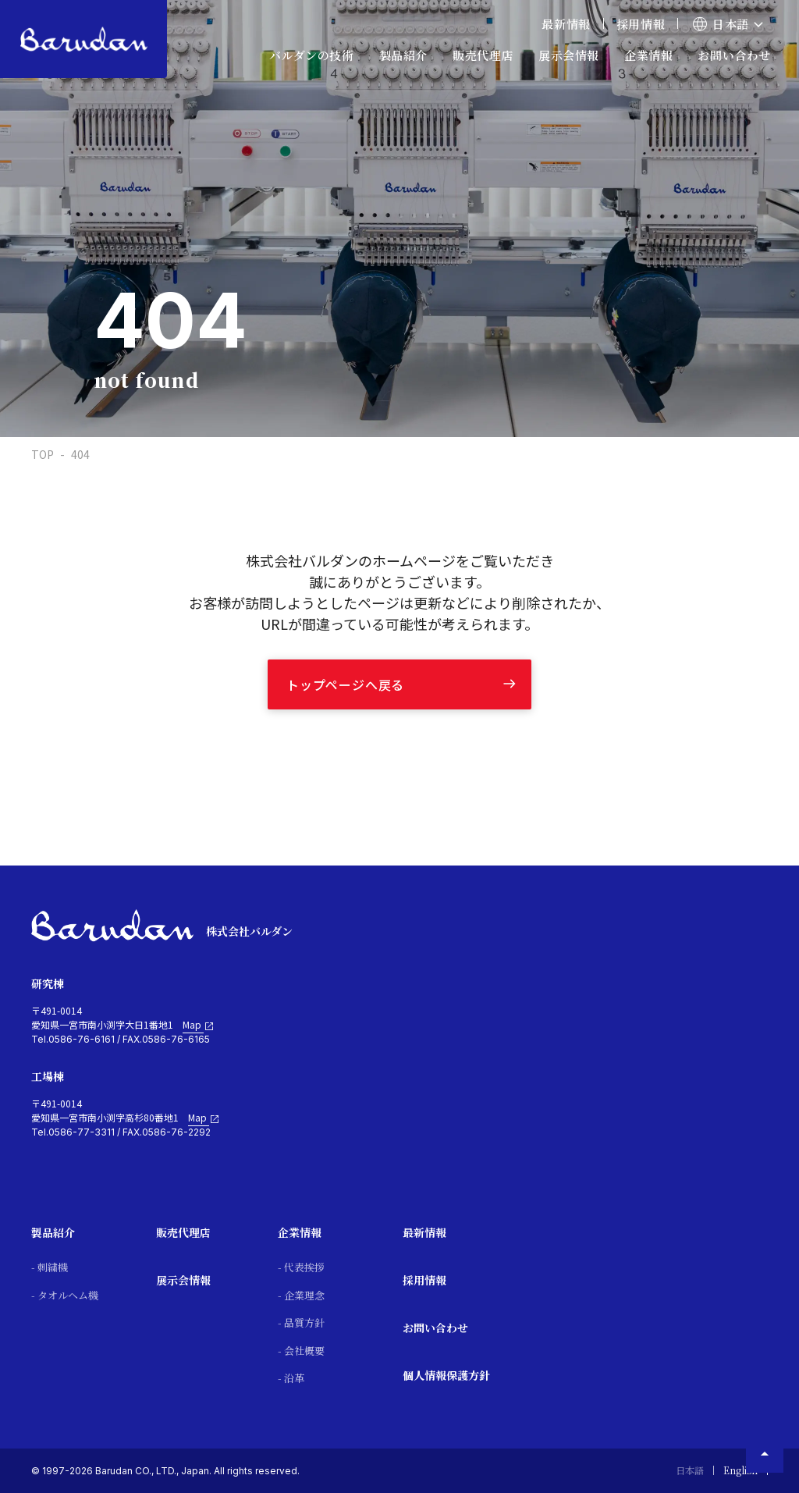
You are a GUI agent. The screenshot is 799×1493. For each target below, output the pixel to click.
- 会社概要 (301, 1350)
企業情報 (299, 1232)
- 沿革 (291, 1377)
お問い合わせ (734, 55)
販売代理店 (183, 1232)
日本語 (690, 1470)
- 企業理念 (301, 1295)
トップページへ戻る (345, 684)
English (740, 1470)
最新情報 (566, 24)
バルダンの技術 (311, 55)
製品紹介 (53, 1232)
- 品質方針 (301, 1322)
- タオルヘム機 (64, 1295)
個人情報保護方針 (446, 1375)
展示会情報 (568, 55)
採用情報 (640, 24)
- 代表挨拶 (301, 1267)
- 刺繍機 (49, 1267)
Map (199, 1025)
